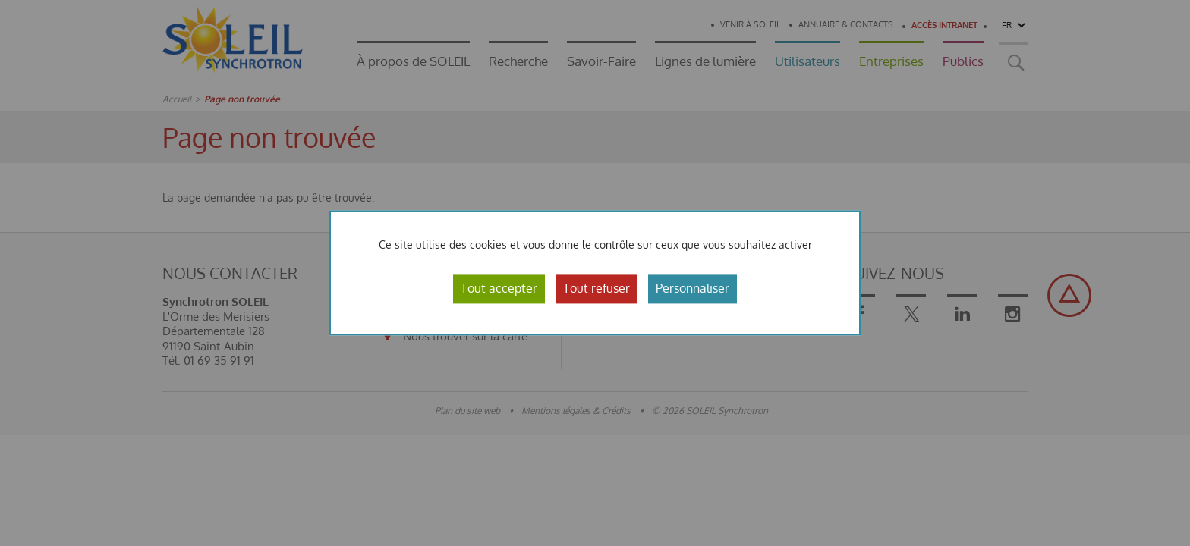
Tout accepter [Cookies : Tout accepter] (499, 288)
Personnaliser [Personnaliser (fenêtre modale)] (692, 288)
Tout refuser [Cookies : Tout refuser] (596, 288)
